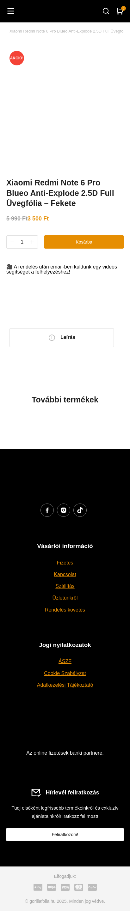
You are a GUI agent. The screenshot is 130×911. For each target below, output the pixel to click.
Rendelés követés (65, 609)
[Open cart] (120, 11)
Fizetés (65, 562)
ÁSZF (65, 661)
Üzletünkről (64, 597)
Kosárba (84, 241)
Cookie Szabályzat (65, 673)
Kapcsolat (65, 574)
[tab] (61, 337)
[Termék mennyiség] (22, 242)
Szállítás (64, 586)
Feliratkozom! (65, 834)
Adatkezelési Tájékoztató (65, 685)
